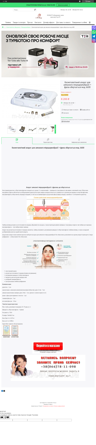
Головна (8, 22)
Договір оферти (48, 22)
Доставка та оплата (63, 22)
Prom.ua (54, 402)
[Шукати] (35, 9)
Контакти (38, 22)
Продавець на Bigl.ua (48, 404)
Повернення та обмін (79, 22)
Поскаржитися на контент (48, 406)
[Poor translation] (7, 417)
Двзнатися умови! (63, 5)
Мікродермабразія (25, 27)
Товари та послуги (19, 22)
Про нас (30, 22)
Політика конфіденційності (59, 406)
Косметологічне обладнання (13, 27)
